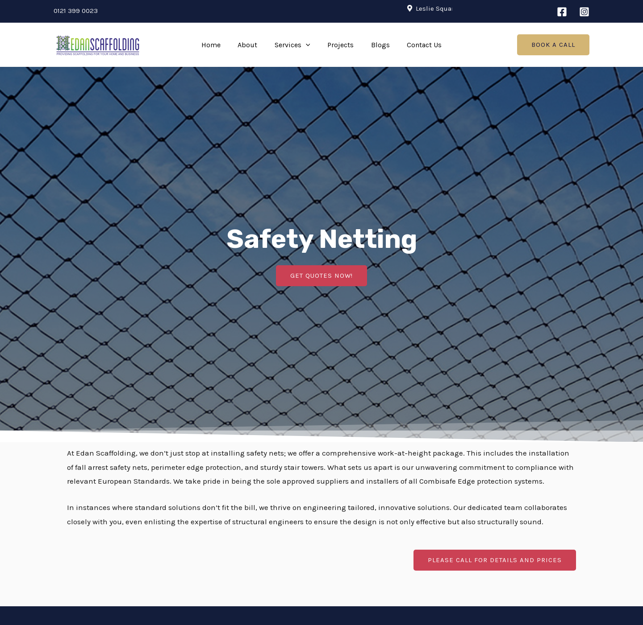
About (252, 45)
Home (218, 45)
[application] (307, 45)
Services (294, 45)
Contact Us (417, 45)
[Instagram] (584, 12)
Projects (339, 45)
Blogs (376, 45)
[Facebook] (562, 12)
